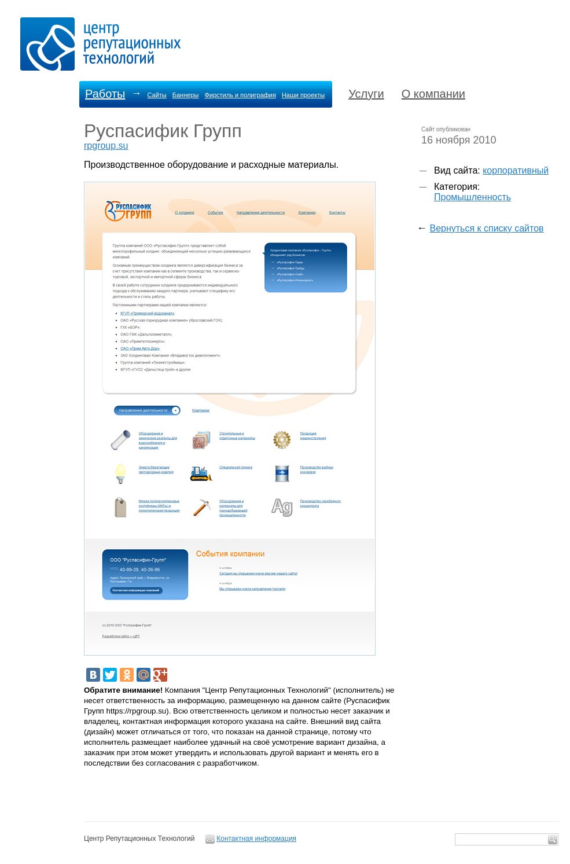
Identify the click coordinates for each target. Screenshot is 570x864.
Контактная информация (256, 838)
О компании (433, 93)
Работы (105, 93)
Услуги (366, 93)
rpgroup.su (106, 145)
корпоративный (516, 170)
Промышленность (472, 197)
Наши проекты (303, 94)
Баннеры (185, 94)
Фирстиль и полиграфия (240, 94)
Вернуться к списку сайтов (486, 228)
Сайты (156, 94)
